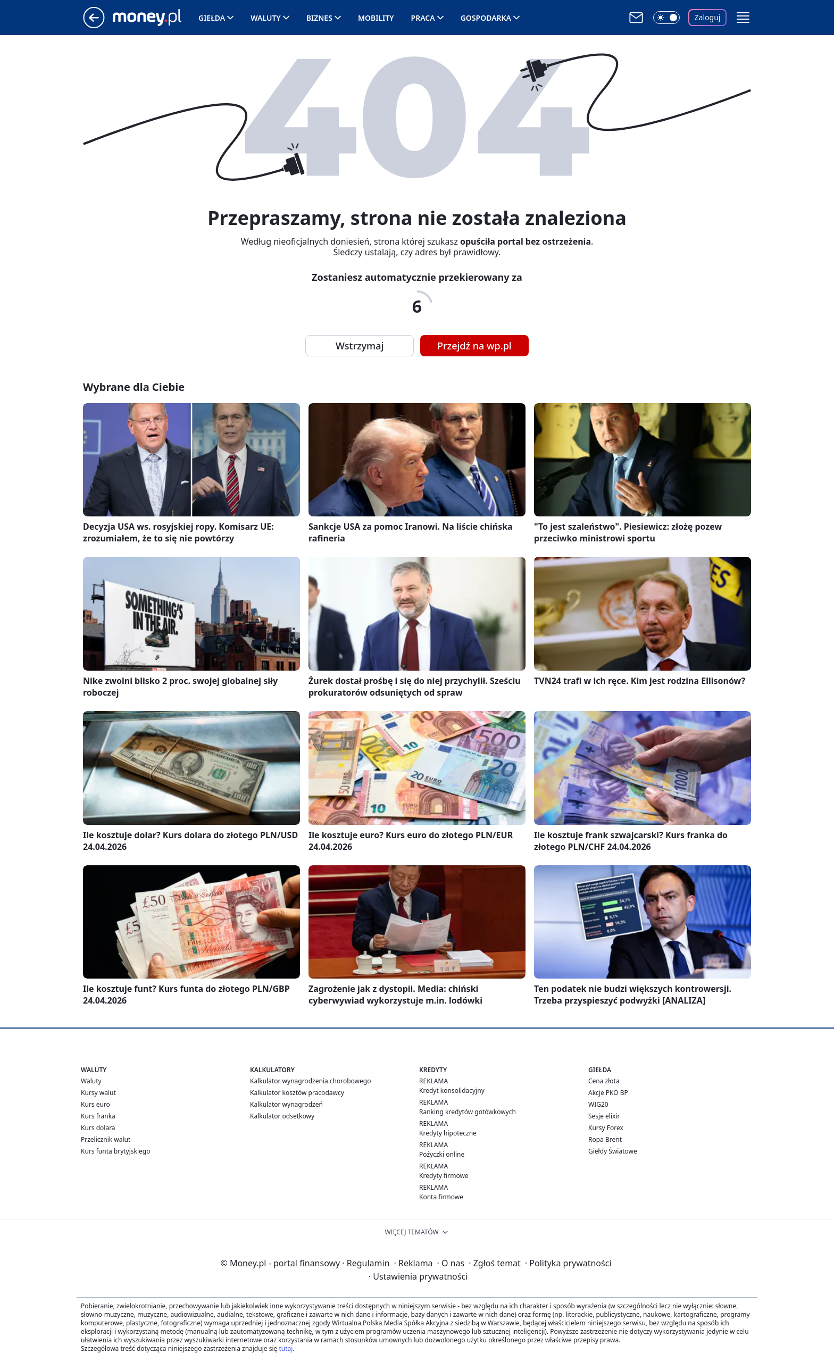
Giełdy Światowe (612, 1151)
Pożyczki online (441, 1154)
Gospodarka (486, 18)
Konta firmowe (441, 1196)
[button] (743, 17)
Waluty (266, 18)
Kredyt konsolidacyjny (452, 1090)
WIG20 (598, 1104)
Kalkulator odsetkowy (282, 1116)
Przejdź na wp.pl (474, 345)
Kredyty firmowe (444, 1175)
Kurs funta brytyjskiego (115, 1151)
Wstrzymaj (359, 345)
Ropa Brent (605, 1139)
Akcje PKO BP (608, 1092)
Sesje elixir (604, 1116)
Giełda (211, 18)
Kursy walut (98, 1092)
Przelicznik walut (105, 1139)
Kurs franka (98, 1116)
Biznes (319, 18)
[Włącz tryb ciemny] (666, 17)
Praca (423, 18)
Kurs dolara (98, 1127)
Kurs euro (95, 1104)
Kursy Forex (605, 1127)
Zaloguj (708, 17)
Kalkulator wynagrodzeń (286, 1104)
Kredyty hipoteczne (448, 1133)
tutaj (286, 1348)
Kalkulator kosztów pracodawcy (297, 1092)
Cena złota (604, 1080)
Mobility (376, 18)
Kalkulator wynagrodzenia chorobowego (310, 1080)
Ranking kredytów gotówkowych (467, 1111)
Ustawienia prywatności (418, 1276)
